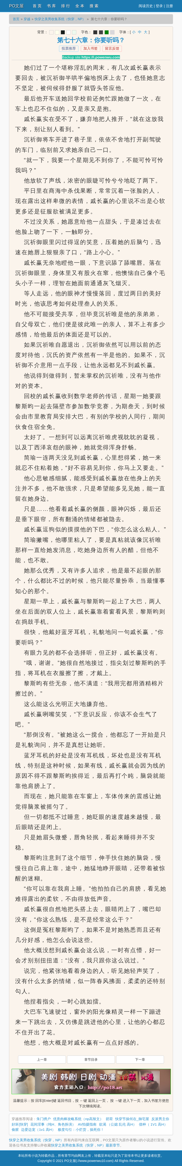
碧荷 (109, 1119)
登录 (159, 6)
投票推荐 (69, 48)
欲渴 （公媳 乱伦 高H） (117, 1124)
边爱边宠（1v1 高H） (38, 1130)
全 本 (79, 6)
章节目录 (91, 1059)
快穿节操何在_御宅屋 (132, 1119)
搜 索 (94, 6)
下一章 (140, 1059)
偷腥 (15, 1130)
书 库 (51, 6)
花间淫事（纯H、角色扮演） (53, 1124)
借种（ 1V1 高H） (153, 1124)
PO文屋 (16, 6)
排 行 (65, 6)
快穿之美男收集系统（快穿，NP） (60, 19)
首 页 (37, 6)
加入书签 (90, 48)
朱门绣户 (43, 1119)
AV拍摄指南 (87, 1124)
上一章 (42, 1059)
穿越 (27, 19)
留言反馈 (112, 48)
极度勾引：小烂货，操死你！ (81, 1130)
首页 (16, 19)
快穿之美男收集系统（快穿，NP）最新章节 (85, 1145)
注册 (169, 6)
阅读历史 (146, 6)
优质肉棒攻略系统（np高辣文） (78, 1119)
